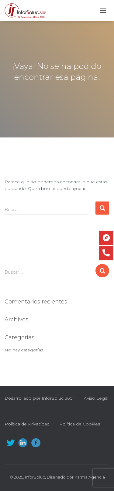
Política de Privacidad (27, 424)
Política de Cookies (79, 424)
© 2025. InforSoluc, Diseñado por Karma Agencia (57, 477)
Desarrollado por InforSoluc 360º (39, 398)
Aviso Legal (96, 398)
